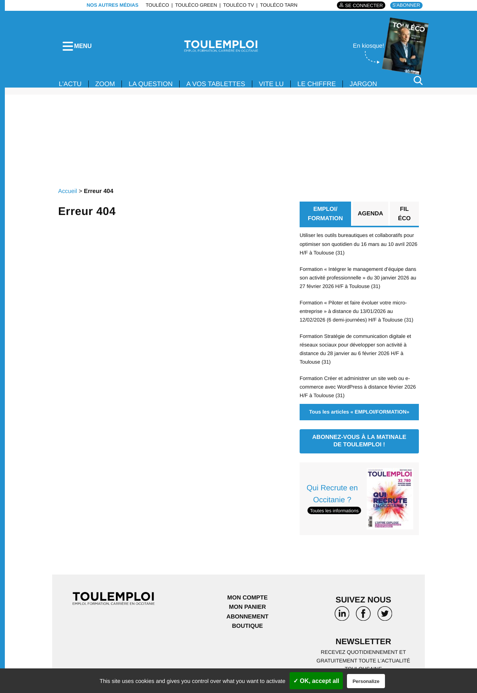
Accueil (68, 196)
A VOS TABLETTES (218, 88)
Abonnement (247, 618)
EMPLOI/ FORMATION (325, 219)
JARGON (368, 88)
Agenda (370, 218)
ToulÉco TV (237, 5)
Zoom (106, 88)
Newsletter (363, 643)
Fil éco (404, 219)
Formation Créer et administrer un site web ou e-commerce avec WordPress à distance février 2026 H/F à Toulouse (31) (359, 388)
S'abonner (406, 5)
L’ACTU (70, 88)
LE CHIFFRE (320, 88)
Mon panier (247, 608)
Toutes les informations (335, 511)
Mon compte (247, 599)
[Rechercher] (418, 85)
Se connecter (363, 5)
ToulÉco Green (195, 5)
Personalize (366, 681)
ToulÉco (156, 5)
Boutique (247, 627)
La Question (152, 88)
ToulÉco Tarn (278, 5)
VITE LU (274, 88)
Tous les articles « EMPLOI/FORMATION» (359, 413)
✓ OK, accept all (316, 681)
